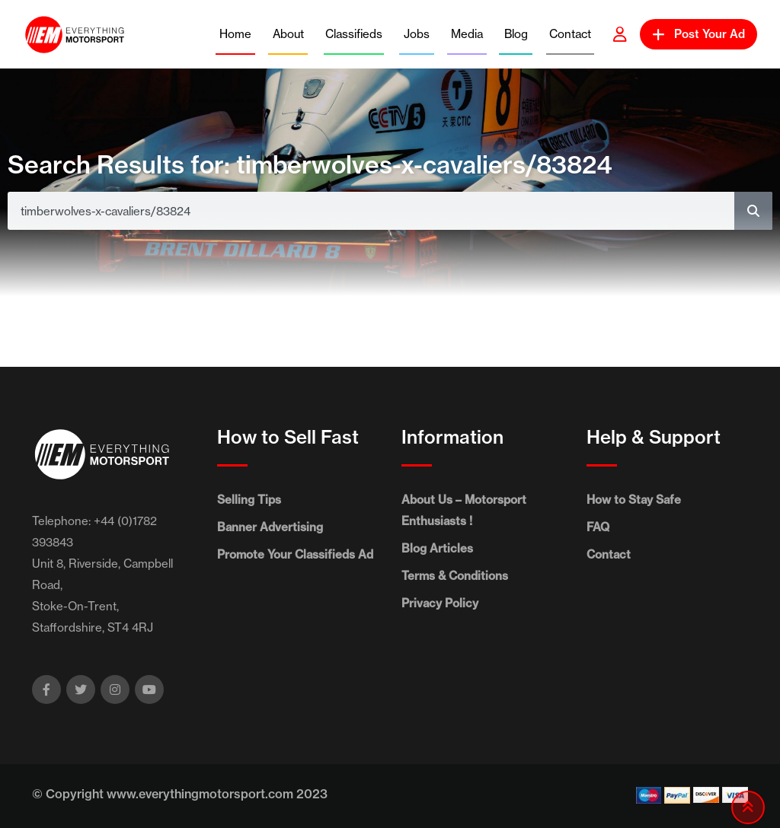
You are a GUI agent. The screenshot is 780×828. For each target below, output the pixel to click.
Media (467, 34)
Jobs (417, 34)
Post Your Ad (698, 34)
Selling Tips (249, 499)
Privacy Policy (439, 603)
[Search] (753, 211)
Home (235, 34)
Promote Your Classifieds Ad (295, 554)
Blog (516, 34)
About (288, 34)
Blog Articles (437, 548)
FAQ (598, 527)
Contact (570, 34)
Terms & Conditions (454, 575)
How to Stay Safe (634, 499)
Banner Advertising (270, 527)
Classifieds (353, 34)
